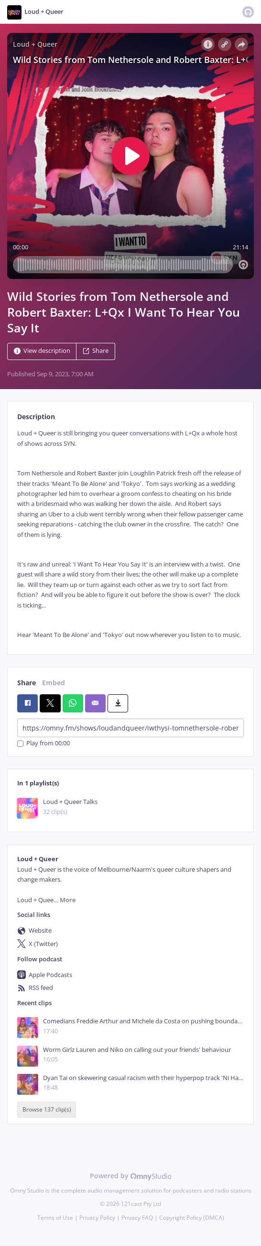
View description (42, 351)
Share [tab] (26, 682)
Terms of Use (55, 1218)
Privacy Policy (97, 1218)
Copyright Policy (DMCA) (191, 1218)
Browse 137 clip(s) (46, 1109)
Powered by (131, 1175)
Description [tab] (36, 416)
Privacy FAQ (137, 1218)
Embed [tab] (53, 682)
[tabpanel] (130, 534)
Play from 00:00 (43, 744)
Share (96, 351)
